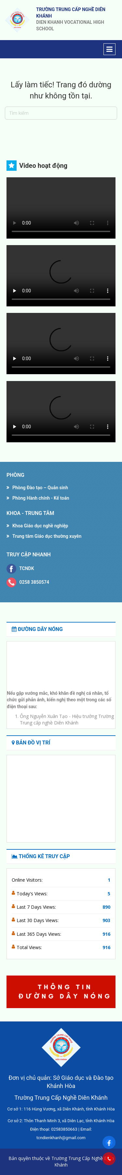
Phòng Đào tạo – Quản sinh (40, 487)
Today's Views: (33, 893)
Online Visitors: (28, 880)
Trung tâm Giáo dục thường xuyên (46, 536)
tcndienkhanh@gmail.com (61, 1137)
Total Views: (30, 947)
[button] (107, 992)
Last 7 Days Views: (37, 907)
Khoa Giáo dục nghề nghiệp (40, 525)
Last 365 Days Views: (39, 934)
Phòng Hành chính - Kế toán (40, 498)
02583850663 (64, 1129)
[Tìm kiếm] (61, 113)
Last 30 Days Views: (38, 920)
